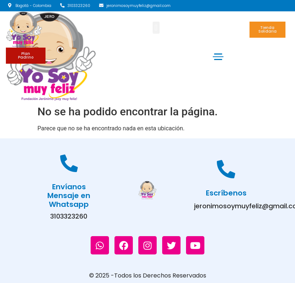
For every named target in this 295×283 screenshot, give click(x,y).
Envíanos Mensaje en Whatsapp (68, 195)
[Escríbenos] (226, 169)
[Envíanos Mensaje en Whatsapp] (69, 163)
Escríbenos (226, 193)
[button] (156, 28)
